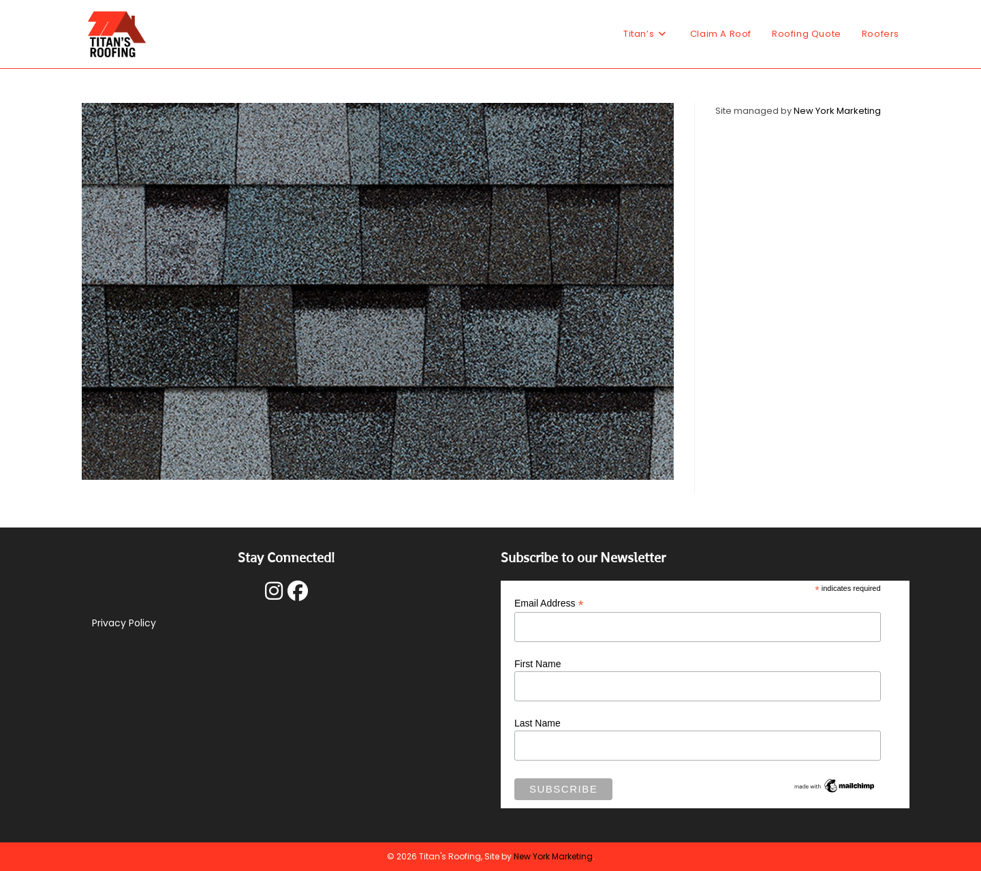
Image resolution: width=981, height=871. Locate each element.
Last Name (537, 723)
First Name (537, 663)
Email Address (549, 603)
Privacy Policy (124, 623)
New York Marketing (837, 110)
